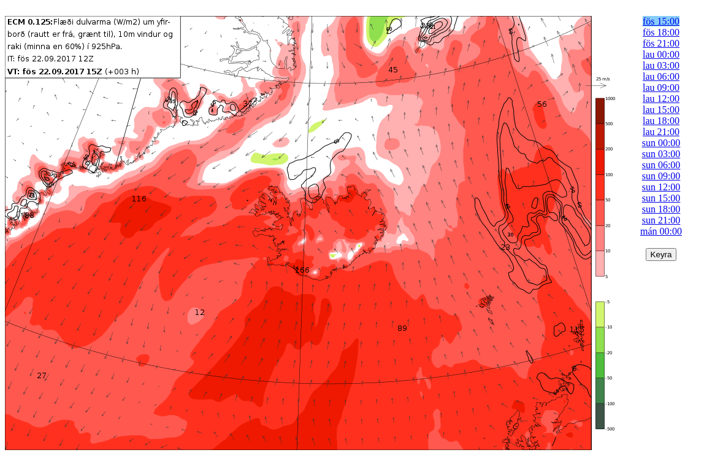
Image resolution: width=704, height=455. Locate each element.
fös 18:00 (661, 32)
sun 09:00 (661, 176)
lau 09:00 (661, 87)
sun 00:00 (661, 143)
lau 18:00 (661, 120)
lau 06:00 (661, 76)
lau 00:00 (661, 54)
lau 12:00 (661, 98)
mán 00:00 (661, 231)
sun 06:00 (661, 165)
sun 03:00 (661, 154)
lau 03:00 (661, 65)
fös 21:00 (661, 43)
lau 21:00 (661, 131)
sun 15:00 (661, 198)
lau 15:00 (661, 109)
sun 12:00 (661, 187)
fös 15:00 (661, 21)
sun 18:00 (661, 209)
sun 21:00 (661, 220)
